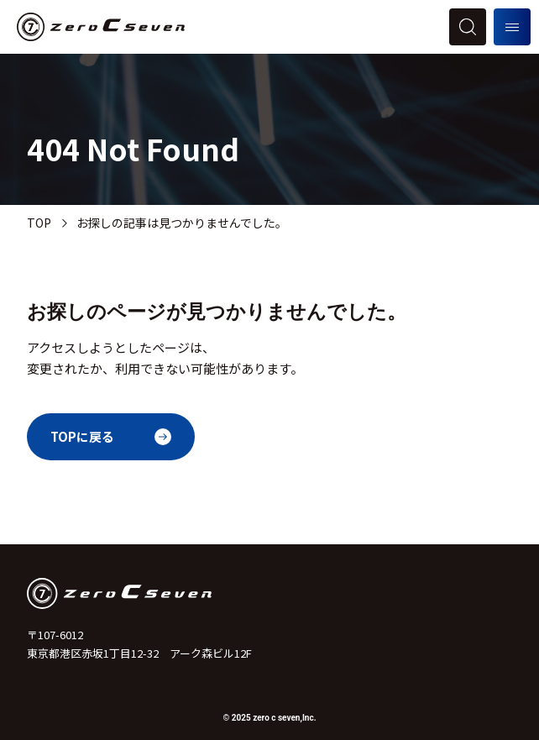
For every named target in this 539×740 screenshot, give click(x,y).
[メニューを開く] (512, 26)
